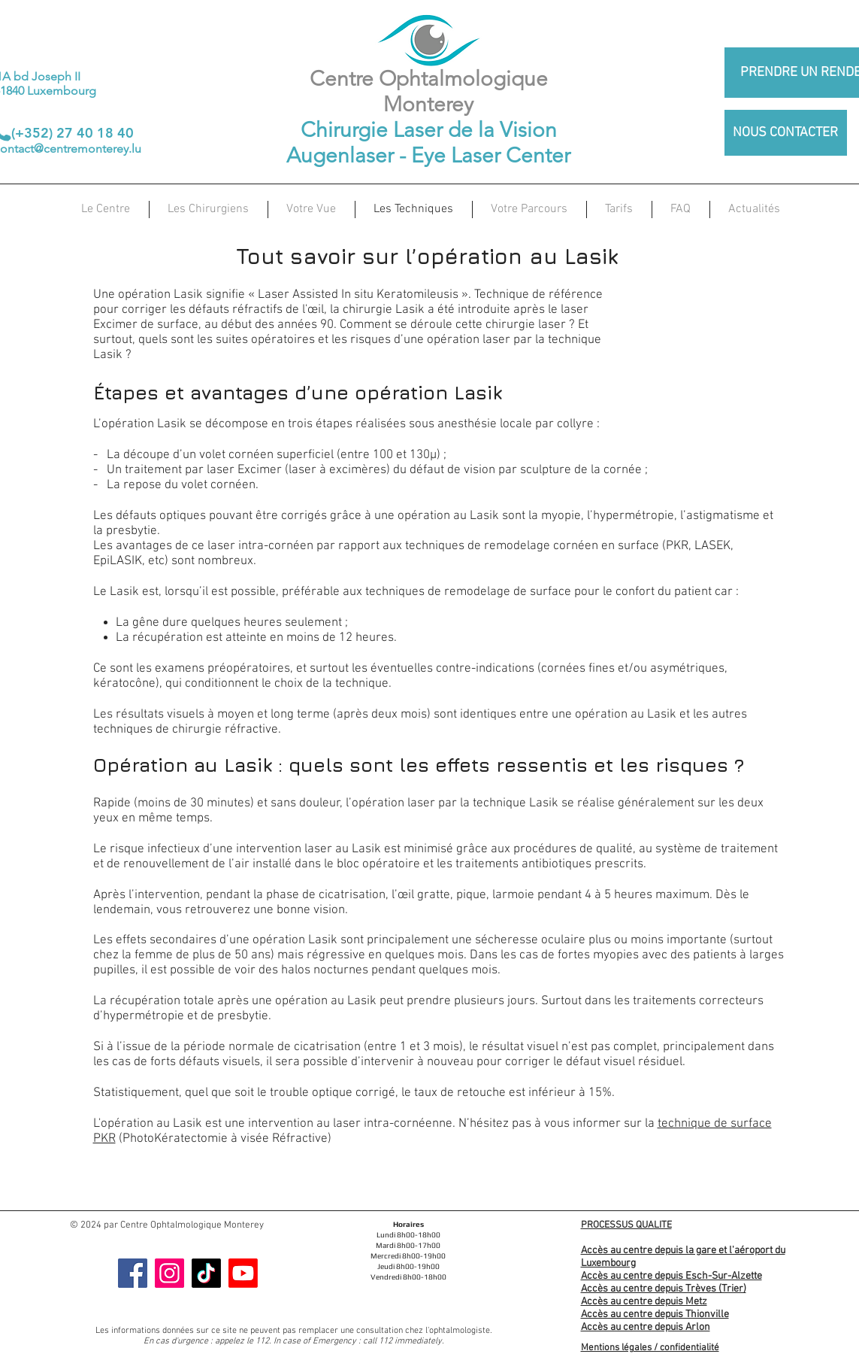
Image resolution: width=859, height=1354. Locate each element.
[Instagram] (169, 1273)
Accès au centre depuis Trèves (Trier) (663, 1289)
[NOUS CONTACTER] (785, 133)
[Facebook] (132, 1273)
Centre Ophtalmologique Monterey (429, 91)
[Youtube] (243, 1273)
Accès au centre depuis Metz (644, 1301)
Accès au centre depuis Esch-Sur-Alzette (671, 1276)
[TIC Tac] (206, 1273)
